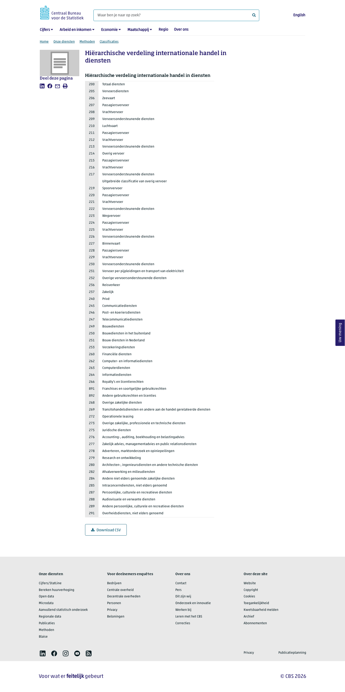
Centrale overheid (120, 590)
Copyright (251, 590)
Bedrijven (114, 583)
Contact (180, 583)
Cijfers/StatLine (50, 583)
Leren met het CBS (188, 616)
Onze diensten (64, 41)
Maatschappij (138, 30)
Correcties (182, 623)
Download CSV (106, 530)
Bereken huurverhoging (56, 590)
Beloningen (115, 616)
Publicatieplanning (292, 652)
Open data (46, 596)
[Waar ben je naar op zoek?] (176, 15)
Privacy (112, 610)
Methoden (87, 41)
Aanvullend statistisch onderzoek (63, 610)
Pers (178, 590)
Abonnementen (255, 623)
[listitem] (42, 86)
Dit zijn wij (183, 596)
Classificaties (109, 41)
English (299, 15)
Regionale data (50, 616)
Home (44, 41)
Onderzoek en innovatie (193, 603)
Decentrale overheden (123, 596)
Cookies (249, 596)
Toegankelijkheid (256, 603)
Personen (114, 603)
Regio (163, 30)
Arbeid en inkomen (75, 30)
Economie (109, 30)
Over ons (181, 30)
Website (250, 583)
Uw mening (340, 332)
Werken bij (183, 610)
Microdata (46, 603)
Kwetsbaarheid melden (261, 610)
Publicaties (47, 623)
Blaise (43, 636)
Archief (249, 616)
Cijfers (45, 30)
